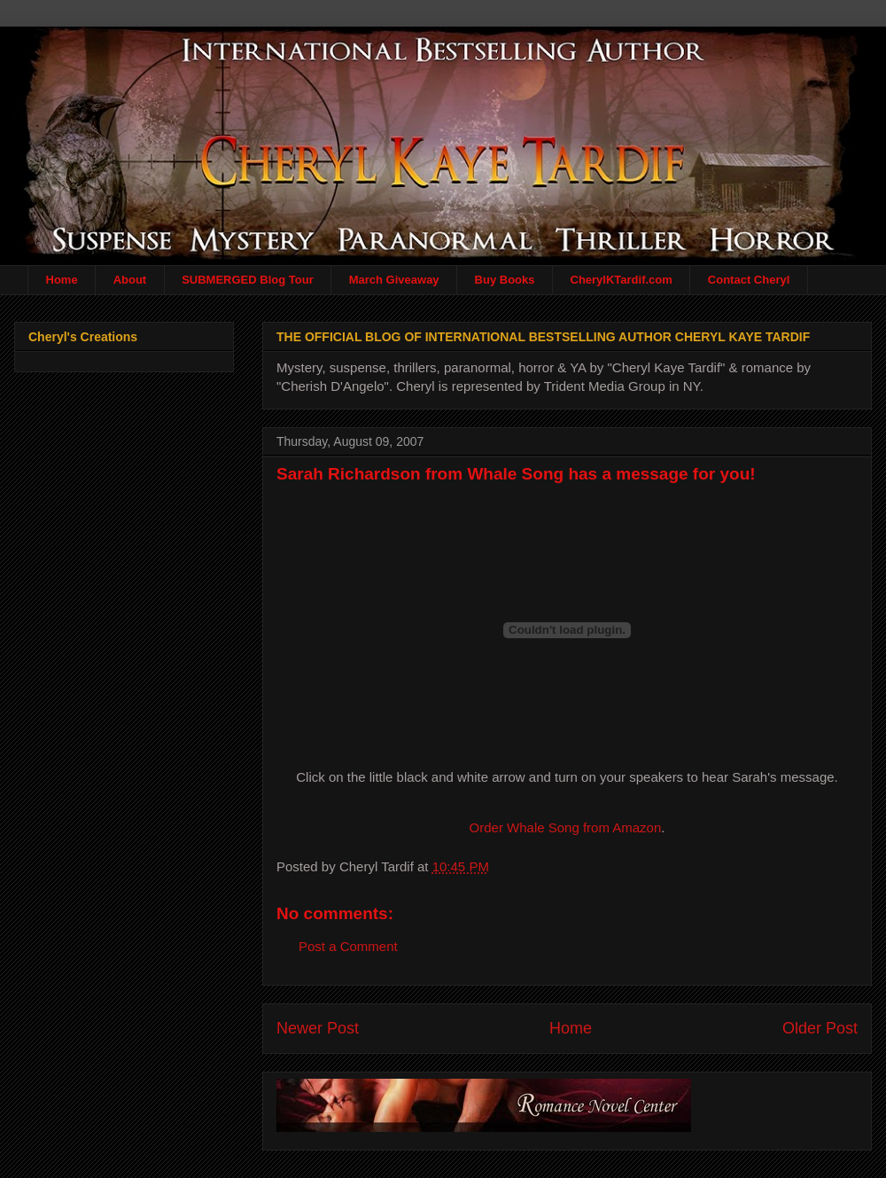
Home (62, 279)
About (130, 279)
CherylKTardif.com (621, 279)
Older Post (820, 1028)
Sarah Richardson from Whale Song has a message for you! (516, 473)
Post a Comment (348, 946)
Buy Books (505, 279)
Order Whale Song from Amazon (566, 827)
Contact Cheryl (748, 279)
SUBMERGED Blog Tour (248, 279)
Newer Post (317, 1028)
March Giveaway (394, 279)
